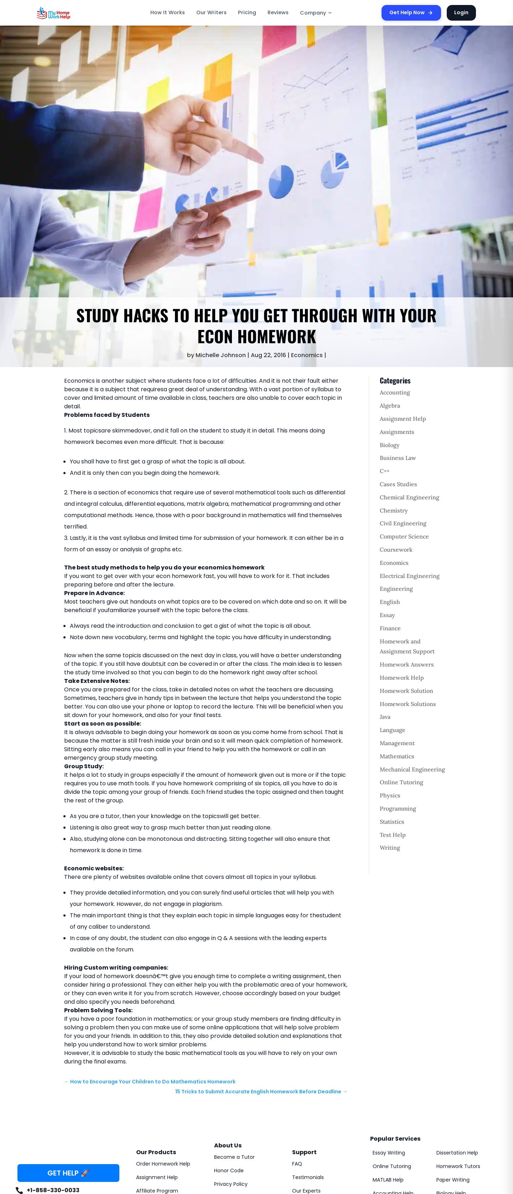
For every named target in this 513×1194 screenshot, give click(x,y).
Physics (390, 795)
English (390, 601)
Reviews (278, 12)
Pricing (247, 12)
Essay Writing (389, 1152)
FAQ (297, 1163)
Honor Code (229, 1170)
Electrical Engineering (410, 575)
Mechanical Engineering (412, 769)
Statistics (392, 821)
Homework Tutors (458, 1166)
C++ (384, 470)
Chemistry (394, 510)
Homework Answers (407, 664)
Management (397, 743)
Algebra (390, 405)
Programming (398, 808)
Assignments (397, 431)
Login (461, 12)
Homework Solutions (408, 703)
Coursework (396, 549)
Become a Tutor (234, 1157)
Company (316, 12)
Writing (390, 847)
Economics (307, 355)
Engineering (396, 588)
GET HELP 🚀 (68, 1173)
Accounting (395, 392)
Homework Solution (406, 690)
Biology (390, 445)
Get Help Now (411, 12)
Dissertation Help (457, 1152)
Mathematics (397, 756)
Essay (387, 615)
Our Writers (211, 12)
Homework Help (402, 677)
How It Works (167, 12)
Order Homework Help (163, 1163)
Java (385, 716)
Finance (390, 628)
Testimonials (308, 1177)
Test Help (393, 834)
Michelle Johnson (221, 355)
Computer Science (404, 536)
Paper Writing (453, 1179)
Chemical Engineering (409, 497)
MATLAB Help (388, 1179)
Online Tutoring (401, 782)
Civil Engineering (403, 523)
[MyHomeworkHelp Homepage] (69, 12)
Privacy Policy (231, 1184)
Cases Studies (398, 484)
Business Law (398, 457)
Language (392, 729)
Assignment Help (403, 418)
